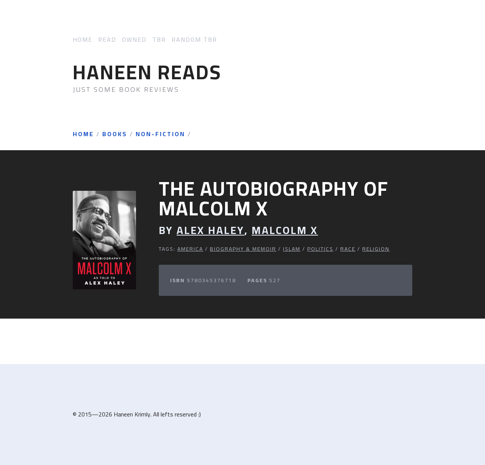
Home (82, 39)
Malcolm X (285, 230)
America (190, 249)
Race (347, 249)
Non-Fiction (160, 134)
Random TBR (194, 39)
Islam (291, 249)
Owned (134, 39)
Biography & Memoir (243, 249)
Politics (320, 249)
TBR (159, 39)
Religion (376, 249)
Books (114, 134)
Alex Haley (210, 230)
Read (107, 39)
